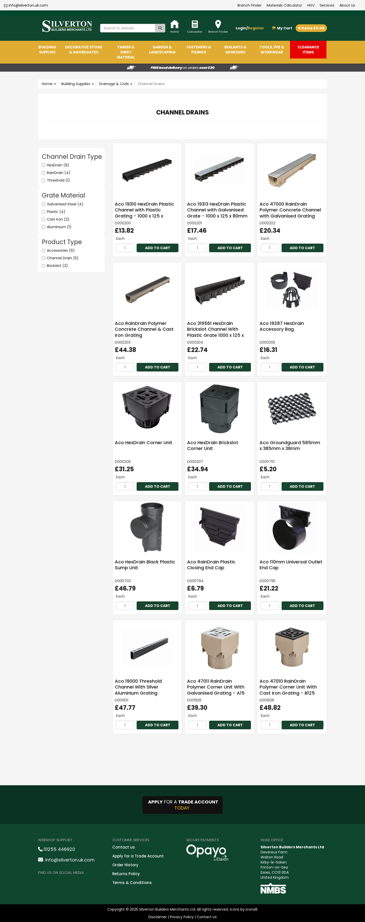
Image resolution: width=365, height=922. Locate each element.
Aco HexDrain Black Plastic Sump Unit (145, 565)
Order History (125, 865)
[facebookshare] (44, 883)
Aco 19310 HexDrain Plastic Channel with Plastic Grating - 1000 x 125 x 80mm (144, 213)
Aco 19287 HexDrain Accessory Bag (282, 326)
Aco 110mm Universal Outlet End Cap (291, 565)
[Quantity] (125, 248)
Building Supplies (77, 83)
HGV (311, 5)
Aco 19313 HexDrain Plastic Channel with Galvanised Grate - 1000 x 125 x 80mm (217, 210)
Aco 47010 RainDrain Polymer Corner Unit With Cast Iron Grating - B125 (288, 687)
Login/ (250, 28)
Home (49, 83)
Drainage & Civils (115, 83)
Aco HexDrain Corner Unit (143, 442)
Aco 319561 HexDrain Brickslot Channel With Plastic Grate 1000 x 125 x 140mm (215, 332)
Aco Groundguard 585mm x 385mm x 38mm (290, 445)
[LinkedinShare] (70, 883)
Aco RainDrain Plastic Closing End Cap (211, 565)
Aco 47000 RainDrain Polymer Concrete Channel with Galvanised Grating (290, 210)
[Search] (160, 28)
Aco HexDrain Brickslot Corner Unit (212, 445)
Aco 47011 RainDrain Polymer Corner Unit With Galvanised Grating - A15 (216, 687)
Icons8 (251, 909)
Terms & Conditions (132, 882)
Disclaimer (157, 916)
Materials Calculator (284, 5)
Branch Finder (250, 5)
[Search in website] (127, 28)
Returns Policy (126, 873)
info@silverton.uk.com (28, 5)
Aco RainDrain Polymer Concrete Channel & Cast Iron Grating (144, 329)
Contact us (123, 847)
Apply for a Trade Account (138, 856)
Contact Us (207, 916)
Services (327, 5)
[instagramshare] (57, 883)
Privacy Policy (182, 916)
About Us (347, 5)
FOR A (182, 805)
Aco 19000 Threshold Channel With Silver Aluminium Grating (138, 687)
